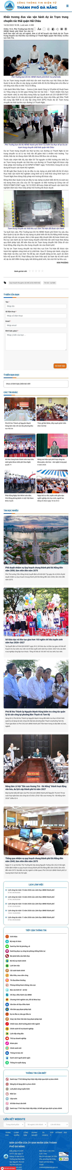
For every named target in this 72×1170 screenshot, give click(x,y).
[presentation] (23, 356)
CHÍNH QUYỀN (16, 1122)
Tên (7, 302)
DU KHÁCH (45, 1122)
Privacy (12, 1154)
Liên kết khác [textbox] (55, 1113)
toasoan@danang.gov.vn (49, 1156)
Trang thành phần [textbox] (12, 1113)
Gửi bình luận (60, 365)
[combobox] (14, 1112)
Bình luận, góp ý (11, 330)
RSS (65, 1121)
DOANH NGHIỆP (34, 1122)
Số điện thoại (10, 311)
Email (8, 321)
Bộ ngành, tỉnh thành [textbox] (35, 1113)
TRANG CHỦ (7, 1122)
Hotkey (18, 1154)
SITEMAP (59, 1121)
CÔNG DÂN (26, 1122)
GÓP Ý (52, 1122)
